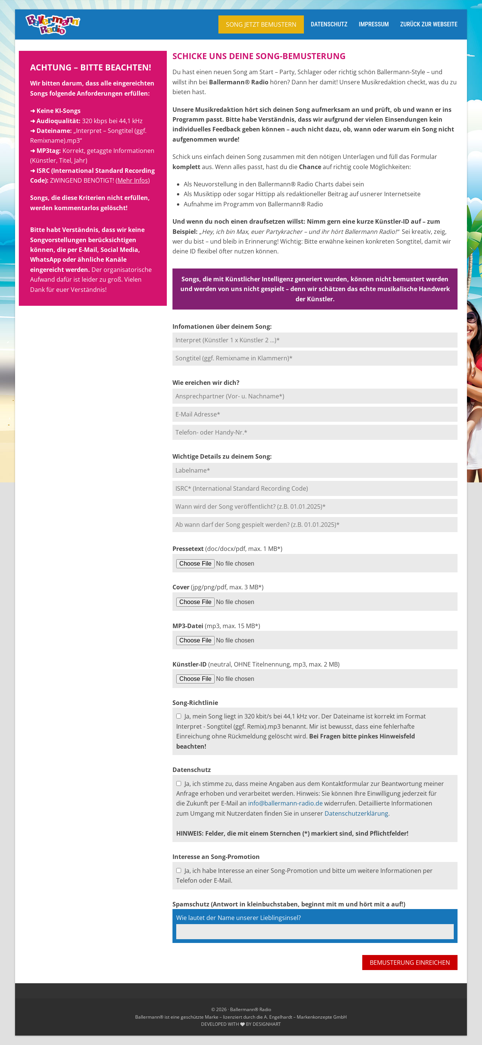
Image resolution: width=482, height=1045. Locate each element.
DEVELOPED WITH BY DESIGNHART (241, 1024)
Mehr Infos (132, 180)
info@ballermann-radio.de (285, 803)
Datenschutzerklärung (356, 813)
